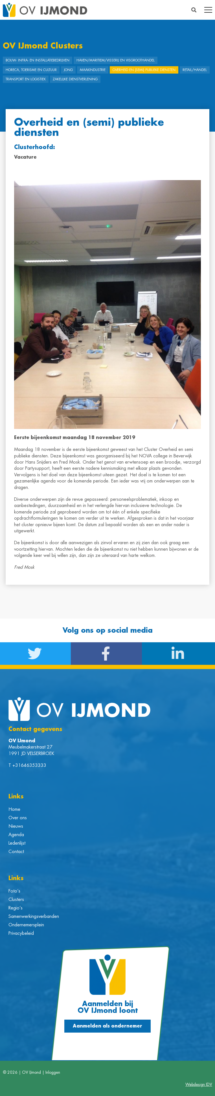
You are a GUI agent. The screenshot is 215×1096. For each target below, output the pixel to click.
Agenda (16, 834)
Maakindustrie (93, 70)
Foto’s (14, 891)
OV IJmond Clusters (43, 46)
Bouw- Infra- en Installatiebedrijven (37, 60)
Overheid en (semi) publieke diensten (144, 70)
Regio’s (15, 908)
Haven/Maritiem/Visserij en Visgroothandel (115, 60)
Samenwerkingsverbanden (33, 916)
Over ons (17, 818)
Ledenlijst (16, 843)
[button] (194, 10)
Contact (16, 851)
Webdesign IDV (198, 1084)
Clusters (16, 899)
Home (14, 809)
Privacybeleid (21, 933)
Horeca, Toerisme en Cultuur (31, 70)
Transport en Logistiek (26, 79)
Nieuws (15, 826)
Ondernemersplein (26, 925)
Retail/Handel (195, 70)
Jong (68, 70)
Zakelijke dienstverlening (75, 79)
